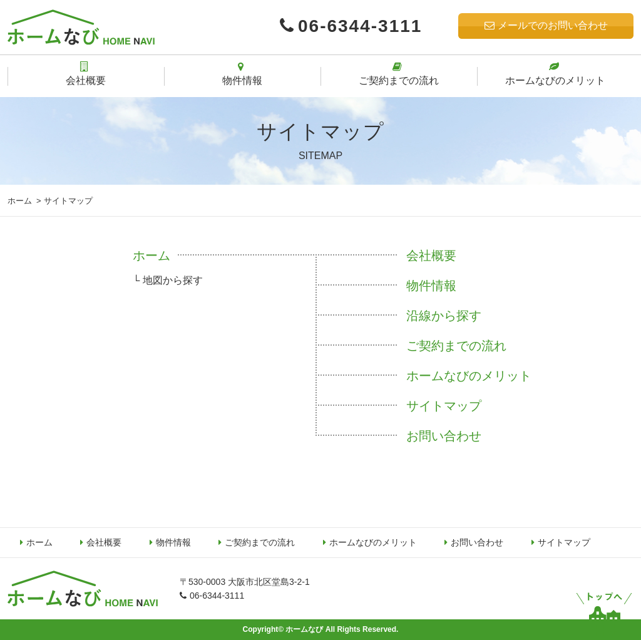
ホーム (20, 200)
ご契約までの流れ (456, 346)
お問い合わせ (443, 436)
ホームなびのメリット (468, 376)
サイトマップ (443, 406)
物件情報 (431, 285)
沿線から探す (443, 316)
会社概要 (431, 255)
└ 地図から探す (168, 281)
